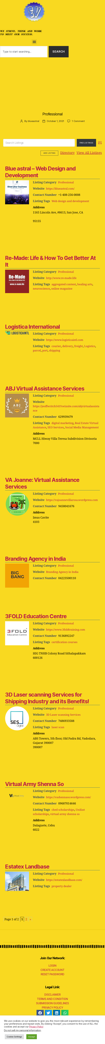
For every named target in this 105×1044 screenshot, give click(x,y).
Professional (52, 114)
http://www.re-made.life (62, 278)
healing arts (87, 284)
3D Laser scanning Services (64, 723)
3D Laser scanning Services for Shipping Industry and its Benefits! (47, 706)
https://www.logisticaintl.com (66, 340)
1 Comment (78, 121)
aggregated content (65, 284)
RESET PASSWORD (52, 982)
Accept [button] (31, 1036)
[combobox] (23, 51)
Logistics (92, 346)
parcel (37, 350)
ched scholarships (64, 818)
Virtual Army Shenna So (34, 792)
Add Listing (93, 153)
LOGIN (52, 974)
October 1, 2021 (55, 121)
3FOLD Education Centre (35, 624)
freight (79, 346)
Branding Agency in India (35, 567)
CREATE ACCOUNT (52, 978)
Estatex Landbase (27, 875)
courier (56, 346)
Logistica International (32, 326)
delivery (68, 346)
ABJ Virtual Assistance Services (44, 388)
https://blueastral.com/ (61, 188)
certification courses (65, 651)
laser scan (58, 736)
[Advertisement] (52, 81)
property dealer (62, 895)
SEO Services (67, 427)
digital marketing (63, 423)
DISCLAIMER (52, 1003)
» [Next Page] (30, 928)
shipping (56, 350)
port (46, 350)
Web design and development (72, 201)
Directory (48, 153)
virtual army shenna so (67, 822)
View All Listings (69, 153)
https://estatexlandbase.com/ (65, 888)
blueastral (33, 121)
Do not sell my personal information (22, 1030)
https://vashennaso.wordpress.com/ (70, 806)
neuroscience (42, 288)
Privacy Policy (36, 1026)
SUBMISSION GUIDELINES (52, 1011)
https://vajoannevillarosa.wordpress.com (60, 508)
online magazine (63, 288)
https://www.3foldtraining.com (67, 638)
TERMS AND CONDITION (52, 1007)
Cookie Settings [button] (14, 1036)
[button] (34, 41)
